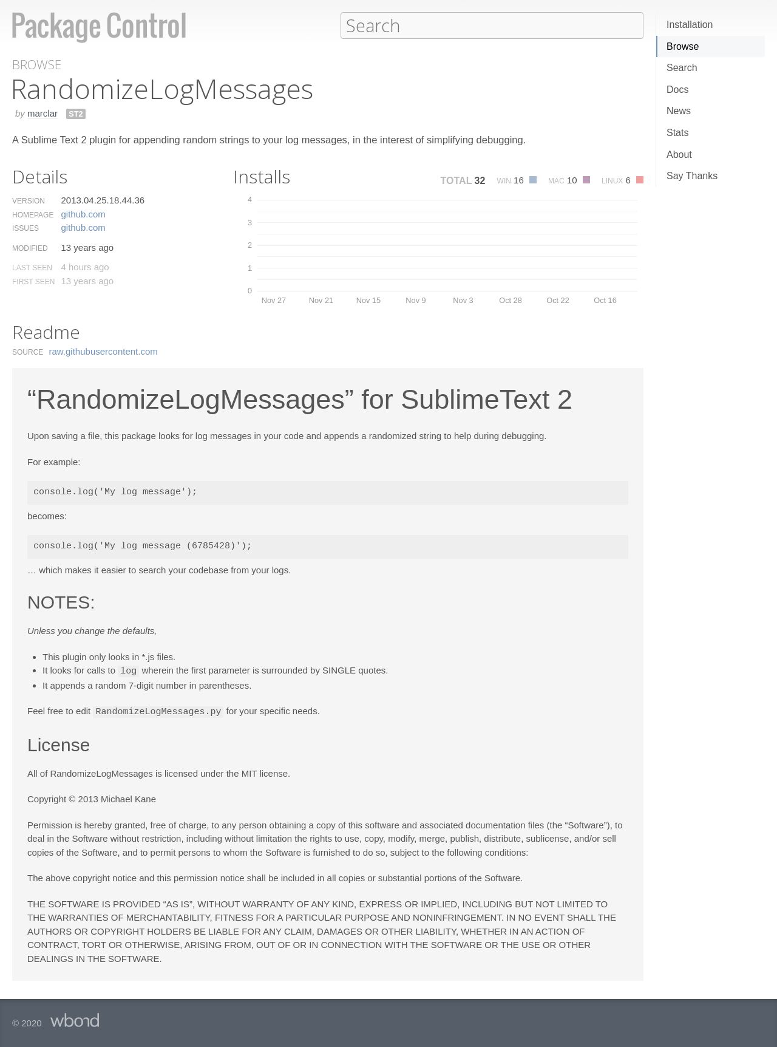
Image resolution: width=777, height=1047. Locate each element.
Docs (677, 89)
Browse (683, 46)
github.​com (83, 213)
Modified (30, 248)
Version (28, 200)
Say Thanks (692, 176)
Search (682, 68)
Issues (25, 227)
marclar (42, 112)
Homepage (32, 214)
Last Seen (32, 267)
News (679, 111)
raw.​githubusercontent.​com (103, 351)
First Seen (33, 281)
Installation (690, 24)
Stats (677, 133)
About (679, 154)
